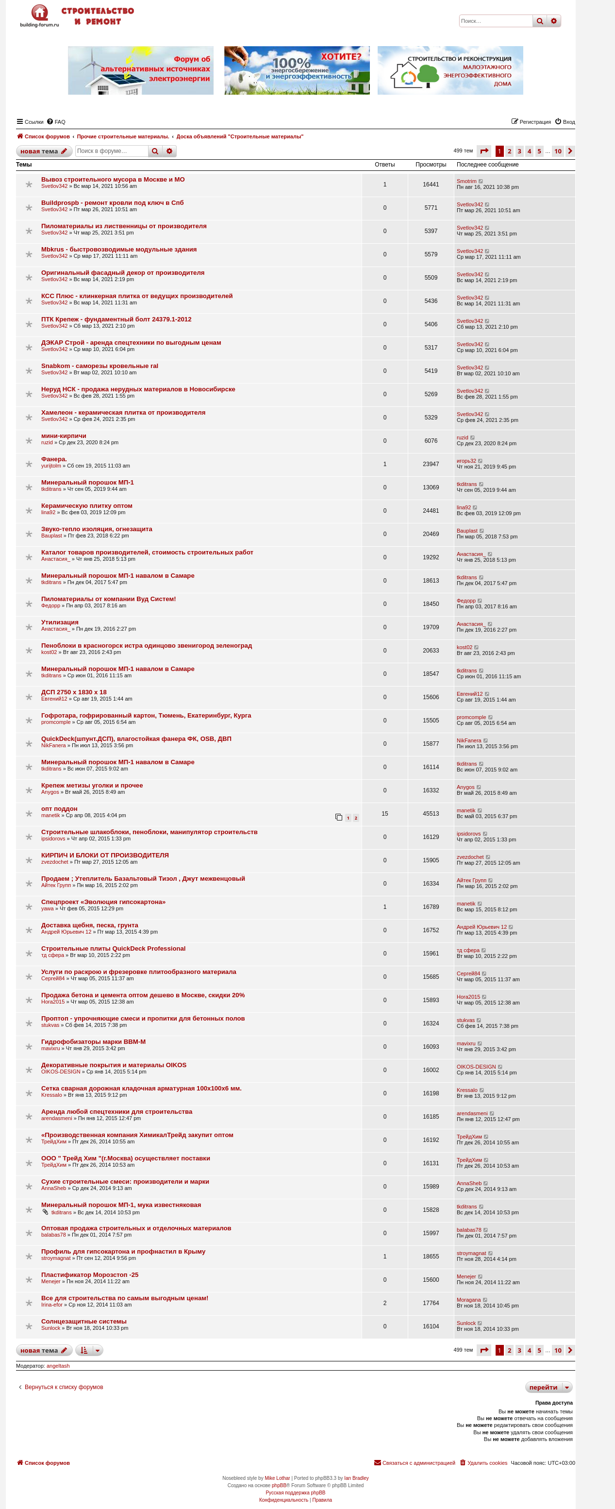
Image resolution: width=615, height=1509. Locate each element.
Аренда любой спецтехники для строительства (116, 1111)
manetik (50, 815)
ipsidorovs (53, 838)
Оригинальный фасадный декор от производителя (123, 272)
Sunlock (50, 1328)
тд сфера (52, 955)
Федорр (50, 605)
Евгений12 (54, 699)
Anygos (50, 792)
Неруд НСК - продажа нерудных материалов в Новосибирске (138, 389)
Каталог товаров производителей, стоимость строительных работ (147, 552)
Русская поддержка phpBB (295, 1492)
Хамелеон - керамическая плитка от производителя (123, 412)
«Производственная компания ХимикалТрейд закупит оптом (137, 1135)
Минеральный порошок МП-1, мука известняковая (121, 1204)
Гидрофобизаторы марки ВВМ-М (93, 1041)
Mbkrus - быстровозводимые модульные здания (119, 249)
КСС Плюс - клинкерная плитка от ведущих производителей (137, 296)
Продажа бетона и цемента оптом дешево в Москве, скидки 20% (143, 995)
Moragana (469, 1300)
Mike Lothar (277, 1478)
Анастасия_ (55, 559)
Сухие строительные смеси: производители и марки (125, 1181)
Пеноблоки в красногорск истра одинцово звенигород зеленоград (146, 645)
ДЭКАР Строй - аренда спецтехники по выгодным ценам (131, 342)
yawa (47, 908)
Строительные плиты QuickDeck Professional (113, 948)
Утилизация (60, 622)
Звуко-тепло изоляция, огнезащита (96, 529)
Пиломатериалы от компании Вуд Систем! (108, 599)
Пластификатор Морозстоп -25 (89, 1274)
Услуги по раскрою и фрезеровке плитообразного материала (138, 971)
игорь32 (466, 461)
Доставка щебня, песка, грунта (89, 925)
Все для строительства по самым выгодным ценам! (124, 1298)
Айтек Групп (56, 885)
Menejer (51, 1281)
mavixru (50, 1048)
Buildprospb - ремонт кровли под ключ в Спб (112, 202)
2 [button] (509, 151)
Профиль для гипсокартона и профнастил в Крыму (123, 1251)
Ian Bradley (356, 1478)
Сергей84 (53, 978)
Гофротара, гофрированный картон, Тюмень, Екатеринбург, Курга (146, 715)
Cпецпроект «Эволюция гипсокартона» (103, 901)
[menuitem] (56, 122)
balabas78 (53, 1235)
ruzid (47, 442)
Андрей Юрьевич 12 (66, 932)
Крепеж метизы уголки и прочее (92, 785)
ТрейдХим (53, 1141)
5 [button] (539, 151)
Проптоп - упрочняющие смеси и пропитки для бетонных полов (143, 1018)
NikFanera (53, 745)
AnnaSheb (53, 1188)
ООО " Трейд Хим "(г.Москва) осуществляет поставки (125, 1158)
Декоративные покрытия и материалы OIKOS (113, 1065)
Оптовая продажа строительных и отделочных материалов (136, 1228)
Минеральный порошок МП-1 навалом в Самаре (118, 575)
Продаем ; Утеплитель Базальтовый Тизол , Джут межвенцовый (143, 878)
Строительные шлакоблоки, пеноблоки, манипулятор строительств (149, 832)
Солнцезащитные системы (84, 1321)
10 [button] (558, 151)
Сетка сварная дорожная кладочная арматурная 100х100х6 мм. (141, 1088)
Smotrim (467, 181)
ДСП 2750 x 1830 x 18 (74, 692)
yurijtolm (51, 466)
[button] (484, 151)
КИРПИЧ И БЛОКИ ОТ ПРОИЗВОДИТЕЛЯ (105, 855)
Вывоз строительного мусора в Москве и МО (113, 179)
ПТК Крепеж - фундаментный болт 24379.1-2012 (116, 319)
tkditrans (51, 489)
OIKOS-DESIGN (61, 1071)
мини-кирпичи (63, 435)
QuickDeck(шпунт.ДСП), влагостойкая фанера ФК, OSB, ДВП (136, 738)
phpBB (279, 1485)
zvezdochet (54, 862)
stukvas (50, 1025)
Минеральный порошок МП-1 (87, 482)
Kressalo (51, 1095)
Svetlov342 (54, 186)
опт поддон (59, 808)
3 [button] (519, 151)
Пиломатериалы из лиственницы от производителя (124, 226)
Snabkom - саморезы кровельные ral (99, 365)
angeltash (58, 1366)
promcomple (56, 722)
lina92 (48, 512)
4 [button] (529, 151)
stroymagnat (56, 1258)
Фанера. (54, 459)
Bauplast (51, 535)
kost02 (49, 652)
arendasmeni (56, 1118)
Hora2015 (53, 1002)
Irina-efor (52, 1305)
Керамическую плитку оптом (87, 505)
